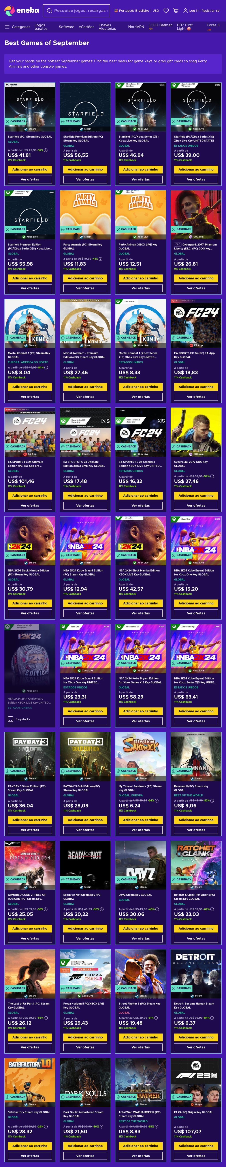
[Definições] (136, 11)
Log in (190, 10)
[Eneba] (21, 10)
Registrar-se (210, 10)
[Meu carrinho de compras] (176, 10)
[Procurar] (76, 11)
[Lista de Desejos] (166, 10)
